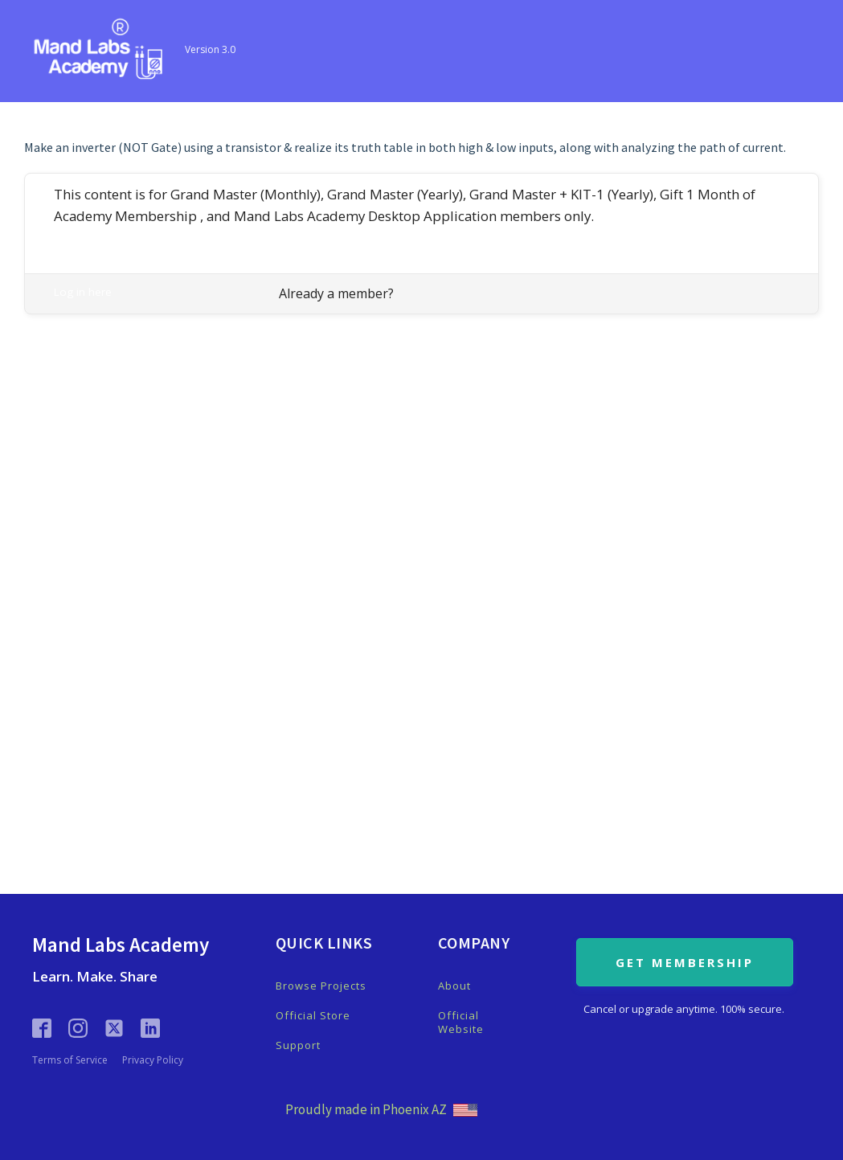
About (454, 986)
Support (298, 1045)
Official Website (461, 1022)
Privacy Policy (152, 1060)
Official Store (313, 1016)
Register (74, 234)
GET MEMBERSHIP (685, 962)
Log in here (83, 292)
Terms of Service (70, 1060)
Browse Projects (321, 986)
